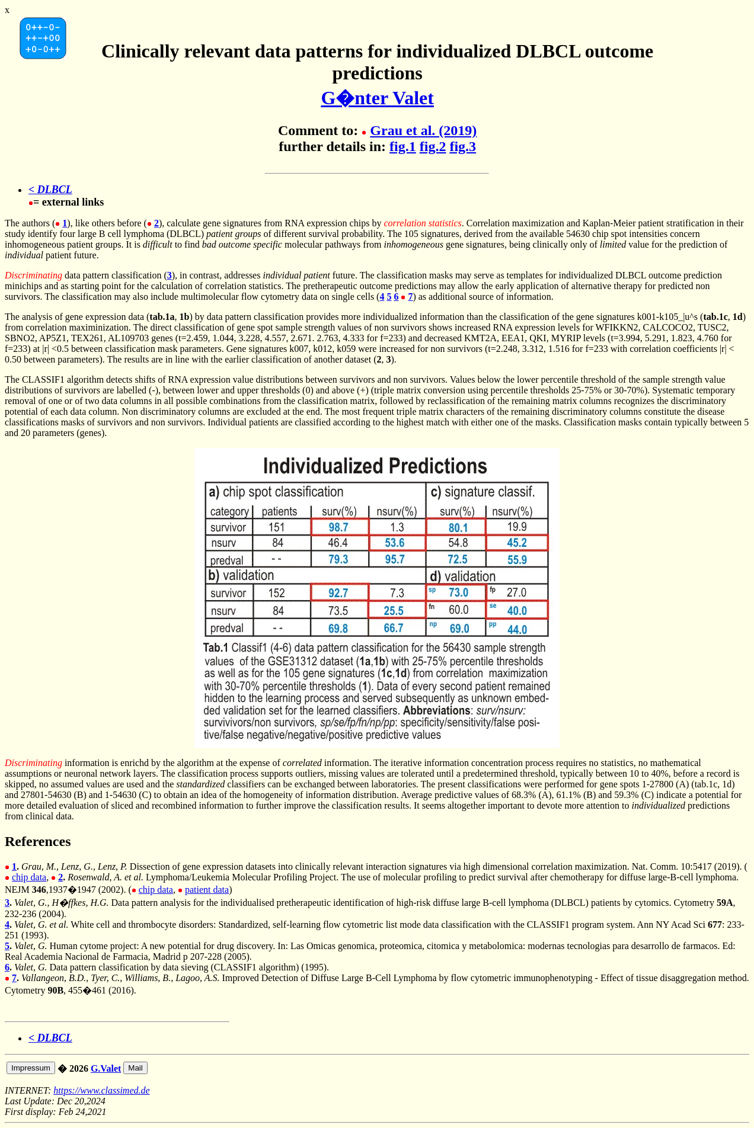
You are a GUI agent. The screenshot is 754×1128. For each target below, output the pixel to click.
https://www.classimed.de (101, 1090)
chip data (29, 877)
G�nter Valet (377, 97)
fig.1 (402, 146)
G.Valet (106, 1068)
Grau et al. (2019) (423, 130)
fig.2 (433, 146)
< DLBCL (50, 190)
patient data (207, 890)
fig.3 (462, 146)
